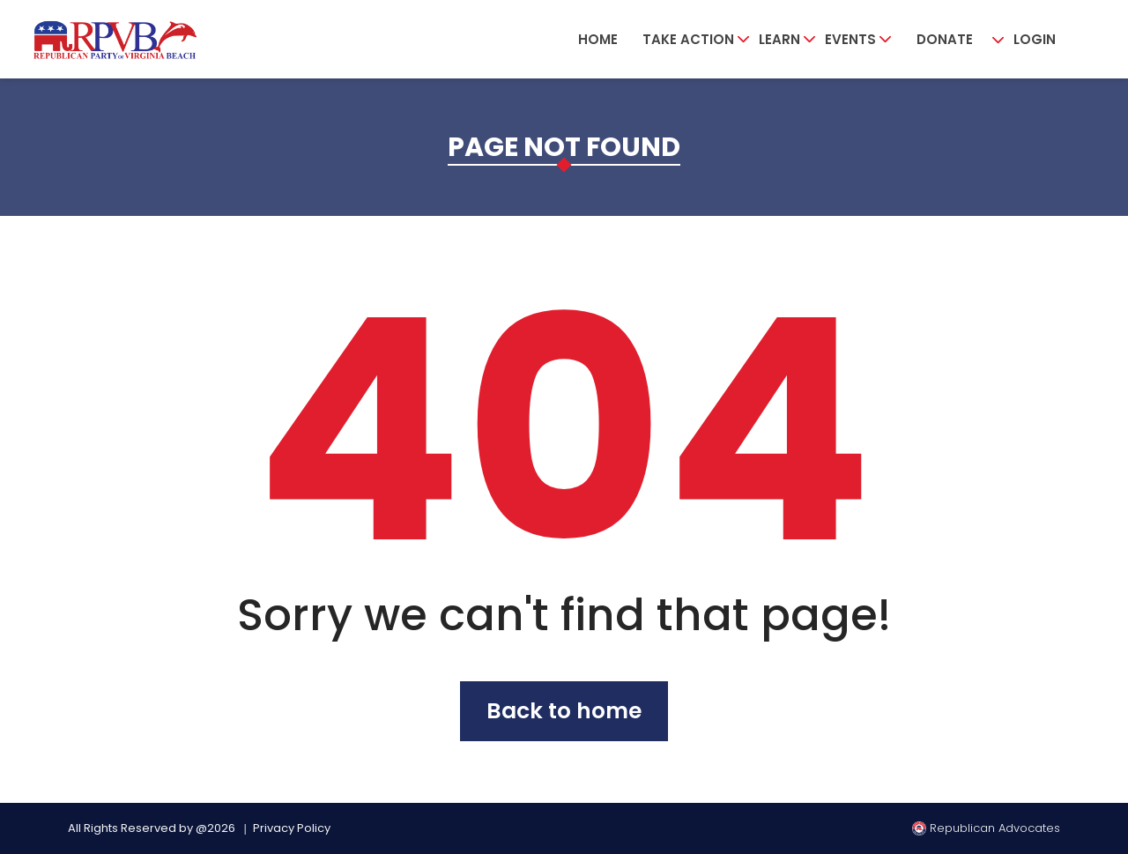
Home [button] (598, 39)
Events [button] (850, 39)
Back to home (564, 710)
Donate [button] (944, 39)
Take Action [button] (688, 39)
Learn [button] (779, 39)
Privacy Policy (291, 828)
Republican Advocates (986, 828)
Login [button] (1034, 39)
